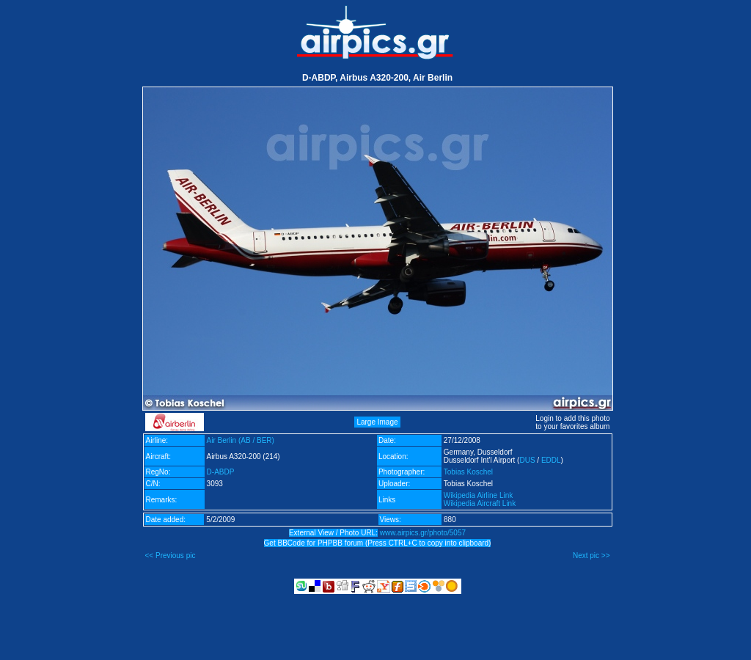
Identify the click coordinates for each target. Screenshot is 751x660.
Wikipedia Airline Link (478, 495)
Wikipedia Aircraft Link (480, 503)
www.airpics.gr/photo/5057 (423, 533)
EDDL (551, 460)
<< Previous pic (170, 555)
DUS (527, 460)
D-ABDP (221, 472)
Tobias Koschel (468, 472)
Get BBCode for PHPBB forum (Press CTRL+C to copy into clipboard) (377, 543)
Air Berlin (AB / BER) (240, 440)
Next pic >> (591, 555)
